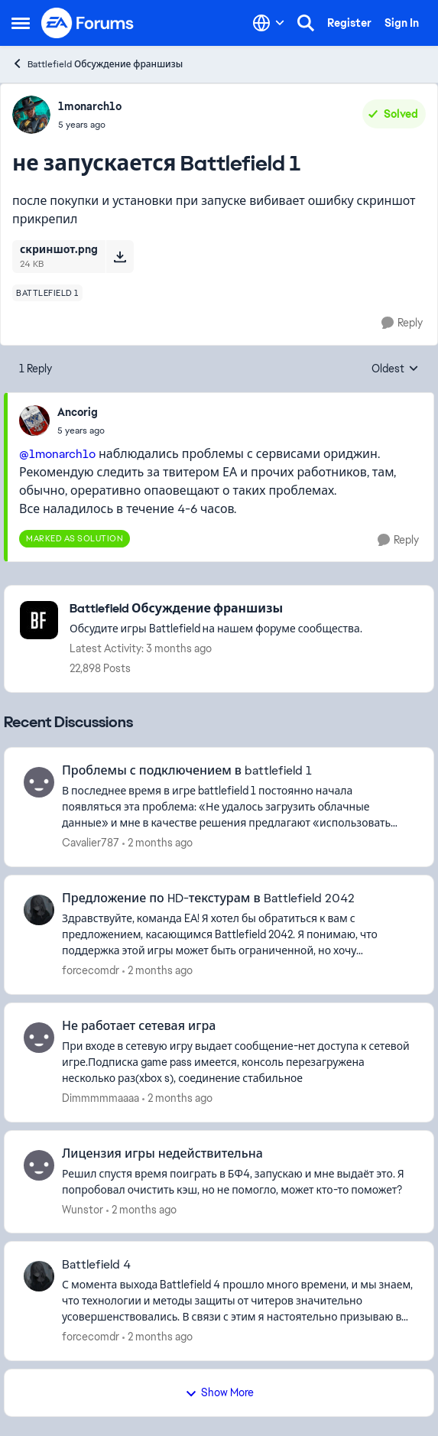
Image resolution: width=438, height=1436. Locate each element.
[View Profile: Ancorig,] (34, 420)
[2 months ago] (157, 843)
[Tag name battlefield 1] (47, 292)
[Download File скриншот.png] (119, 256)
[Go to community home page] (88, 23)
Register (349, 23)
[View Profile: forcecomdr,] (39, 910)
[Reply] (402, 323)
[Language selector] (268, 23)
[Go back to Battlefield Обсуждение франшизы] (216, 609)
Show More (219, 1392)
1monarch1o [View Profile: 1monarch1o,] (90, 106)
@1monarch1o (57, 454)
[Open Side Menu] (20, 22)
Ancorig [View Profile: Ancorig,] (77, 412)
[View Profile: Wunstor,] (39, 1165)
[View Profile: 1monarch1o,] (31, 115)
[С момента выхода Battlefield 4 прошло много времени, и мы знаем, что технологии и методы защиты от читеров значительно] (238, 1301)
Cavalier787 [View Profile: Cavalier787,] (90, 843)
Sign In (401, 23)
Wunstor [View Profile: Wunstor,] (82, 1209)
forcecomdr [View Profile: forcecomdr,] (90, 970)
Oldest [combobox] (395, 369)
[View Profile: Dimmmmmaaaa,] (39, 1037)
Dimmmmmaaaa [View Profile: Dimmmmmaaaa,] (100, 1098)
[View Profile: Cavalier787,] (39, 782)
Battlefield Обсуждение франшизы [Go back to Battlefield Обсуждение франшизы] (97, 63)
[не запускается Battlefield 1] (81, 430)
